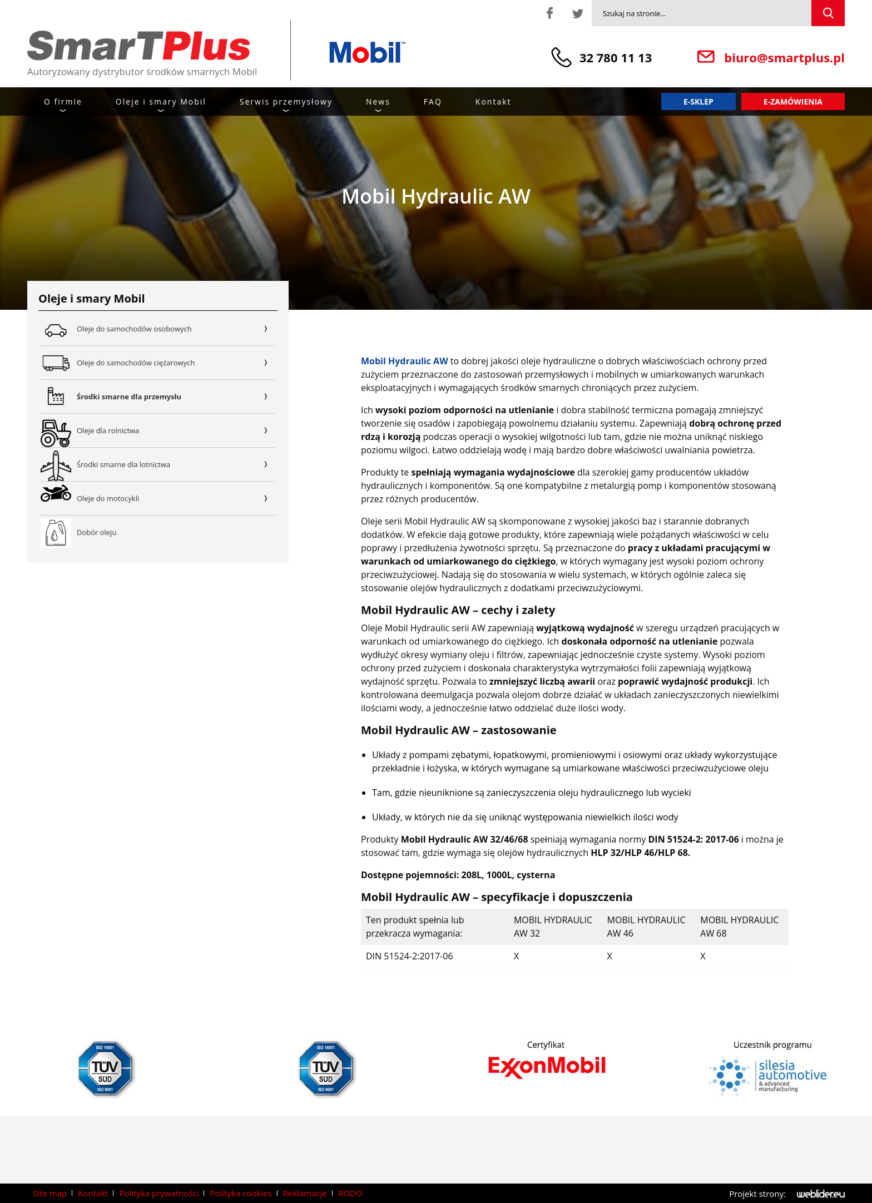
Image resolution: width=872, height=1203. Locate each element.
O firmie (63, 101)
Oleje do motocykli (176, 498)
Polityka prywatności (159, 1193)
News (378, 101)
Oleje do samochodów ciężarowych (176, 362)
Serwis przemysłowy (286, 101)
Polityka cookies (240, 1193)
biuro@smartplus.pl (784, 57)
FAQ (433, 101)
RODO (350, 1193)
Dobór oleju (96, 532)
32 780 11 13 (615, 57)
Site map (50, 1193)
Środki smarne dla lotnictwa (176, 464)
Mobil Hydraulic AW (404, 361)
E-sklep (698, 101)
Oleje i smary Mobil (161, 101)
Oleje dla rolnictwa (176, 430)
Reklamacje (305, 1193)
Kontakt (493, 101)
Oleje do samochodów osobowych (176, 328)
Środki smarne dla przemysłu (176, 396)
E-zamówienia (793, 101)
